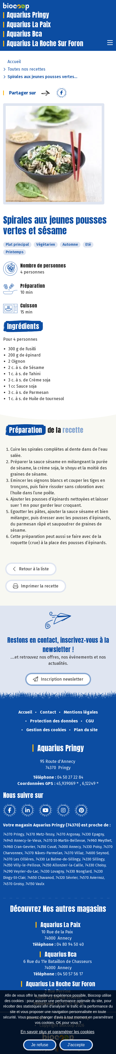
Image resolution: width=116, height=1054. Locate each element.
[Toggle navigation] (110, 44)
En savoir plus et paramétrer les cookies (57, 1032)
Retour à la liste (31, 569)
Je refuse (39, 1045)
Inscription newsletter (58, 679)
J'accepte (76, 1045)
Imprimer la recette (35, 586)
